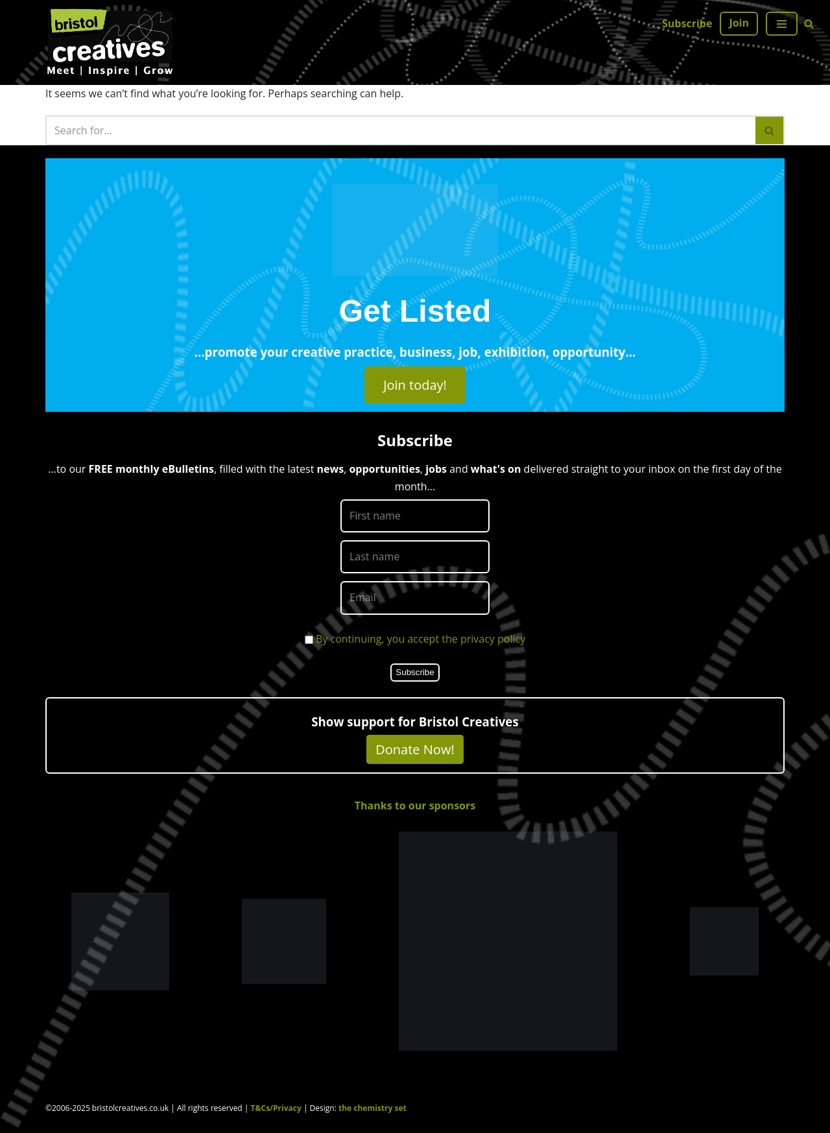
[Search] (809, 24)
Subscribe (687, 23)
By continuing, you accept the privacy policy (420, 639)
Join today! (415, 385)
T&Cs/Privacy (276, 1108)
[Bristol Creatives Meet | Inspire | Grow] (110, 42)
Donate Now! (414, 749)
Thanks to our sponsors (415, 805)
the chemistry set (372, 1108)
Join (739, 23)
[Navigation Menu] (782, 24)
